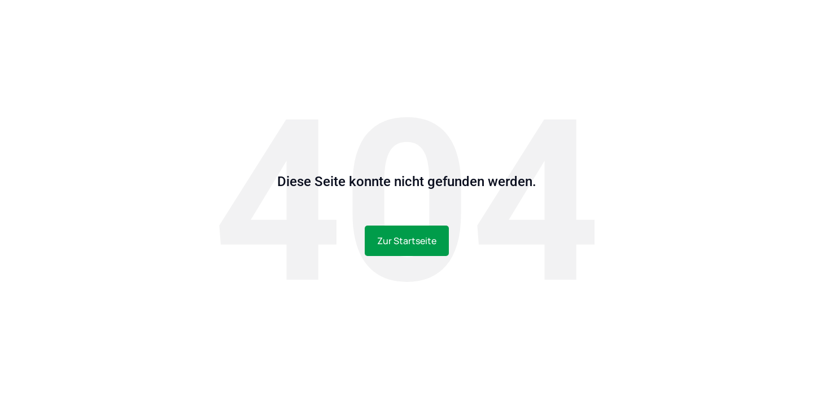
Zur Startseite (406, 241)
